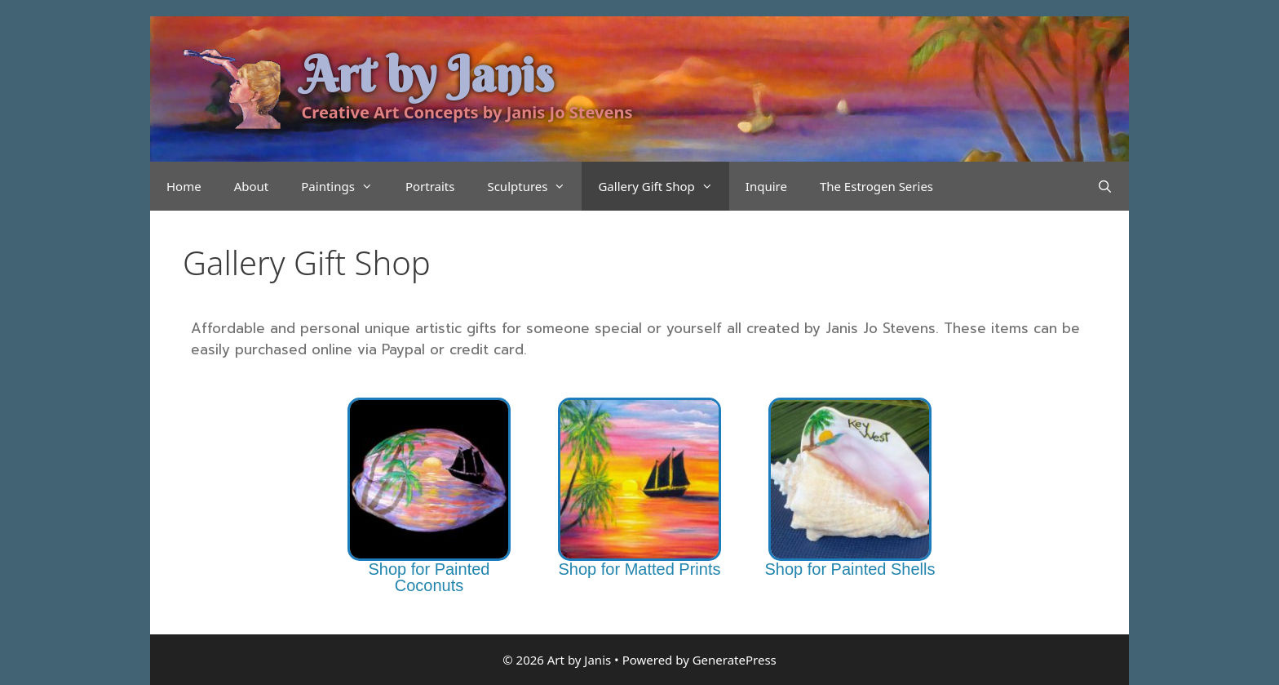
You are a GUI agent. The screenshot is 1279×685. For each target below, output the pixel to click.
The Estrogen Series (876, 186)
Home (183, 186)
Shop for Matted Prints (639, 569)
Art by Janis (428, 74)
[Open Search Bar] (1105, 186)
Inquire (766, 186)
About (251, 186)
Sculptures (534, 186)
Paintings (345, 186)
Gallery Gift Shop (663, 186)
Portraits (430, 186)
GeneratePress (735, 660)
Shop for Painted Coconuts (428, 577)
